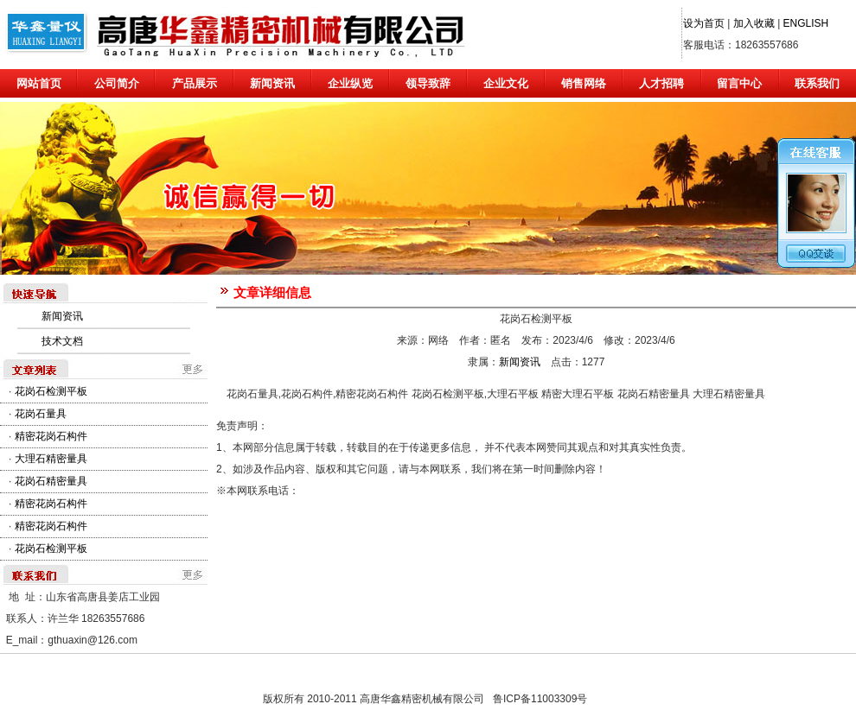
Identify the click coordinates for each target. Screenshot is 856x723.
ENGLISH (806, 23)
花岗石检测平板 (51, 391)
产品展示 (194, 83)
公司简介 (116, 83)
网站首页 (38, 83)
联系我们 (817, 83)
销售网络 (583, 83)
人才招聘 (661, 83)
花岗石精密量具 (51, 481)
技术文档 (62, 341)
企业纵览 (350, 83)
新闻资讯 (272, 83)
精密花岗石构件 (51, 436)
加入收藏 (754, 23)
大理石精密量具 (51, 459)
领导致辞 (428, 83)
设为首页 (704, 23)
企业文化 (505, 83)
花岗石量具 (41, 414)
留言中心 (739, 83)
